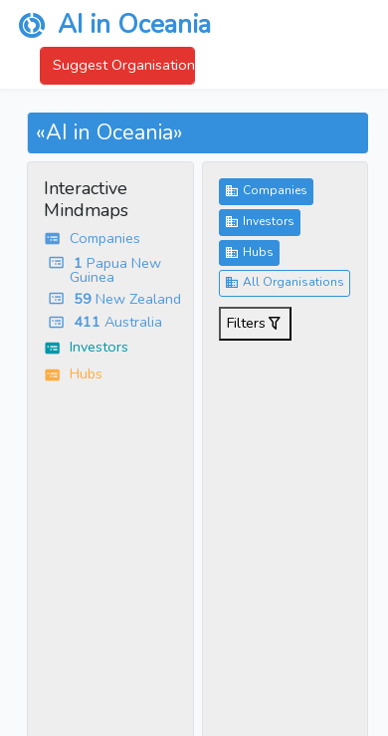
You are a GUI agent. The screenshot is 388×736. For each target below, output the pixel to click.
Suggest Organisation (124, 65)
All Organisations (284, 283)
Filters (255, 324)
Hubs (249, 253)
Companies (266, 191)
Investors (259, 222)
